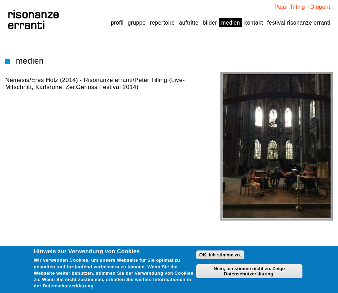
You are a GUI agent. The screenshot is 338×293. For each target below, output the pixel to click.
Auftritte (189, 23)
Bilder (210, 23)
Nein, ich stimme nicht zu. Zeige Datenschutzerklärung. (249, 271)
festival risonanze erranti (298, 23)
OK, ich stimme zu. (220, 254)
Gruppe (137, 23)
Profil (117, 23)
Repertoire (162, 23)
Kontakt (253, 23)
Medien (230, 23)
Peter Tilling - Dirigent (302, 7)
